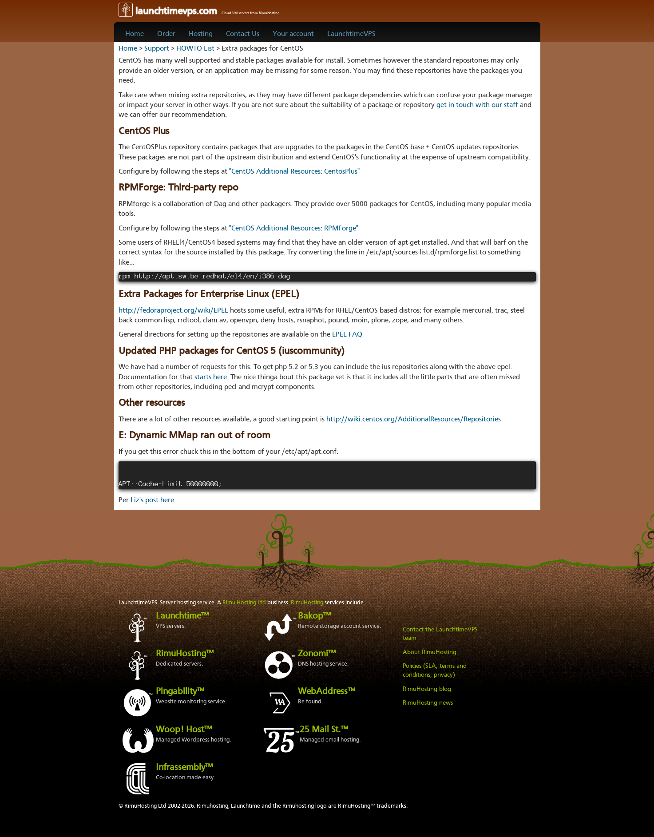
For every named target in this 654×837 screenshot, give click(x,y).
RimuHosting (307, 603)
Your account (293, 34)
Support (156, 48)
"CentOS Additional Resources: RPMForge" (293, 228)
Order (166, 34)
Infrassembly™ (184, 767)
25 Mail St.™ (324, 730)
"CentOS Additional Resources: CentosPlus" (294, 171)
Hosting (201, 34)
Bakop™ (314, 616)
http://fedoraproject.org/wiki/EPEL (173, 310)
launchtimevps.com (199, 11)
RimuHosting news (428, 703)
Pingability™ (180, 691)
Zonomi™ (317, 654)
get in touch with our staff (477, 105)
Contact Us (242, 34)
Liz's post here (152, 500)
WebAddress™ (326, 691)
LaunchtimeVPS (351, 34)
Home (134, 34)
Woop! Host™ (184, 730)
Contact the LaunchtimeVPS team (440, 634)
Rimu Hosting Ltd (244, 603)
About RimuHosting (429, 652)
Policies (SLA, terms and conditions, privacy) (435, 670)
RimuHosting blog (427, 689)
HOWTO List (195, 48)
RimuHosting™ (185, 654)
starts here (210, 377)
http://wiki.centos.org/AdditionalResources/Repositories (413, 419)
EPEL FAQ (347, 334)
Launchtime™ (182, 616)
